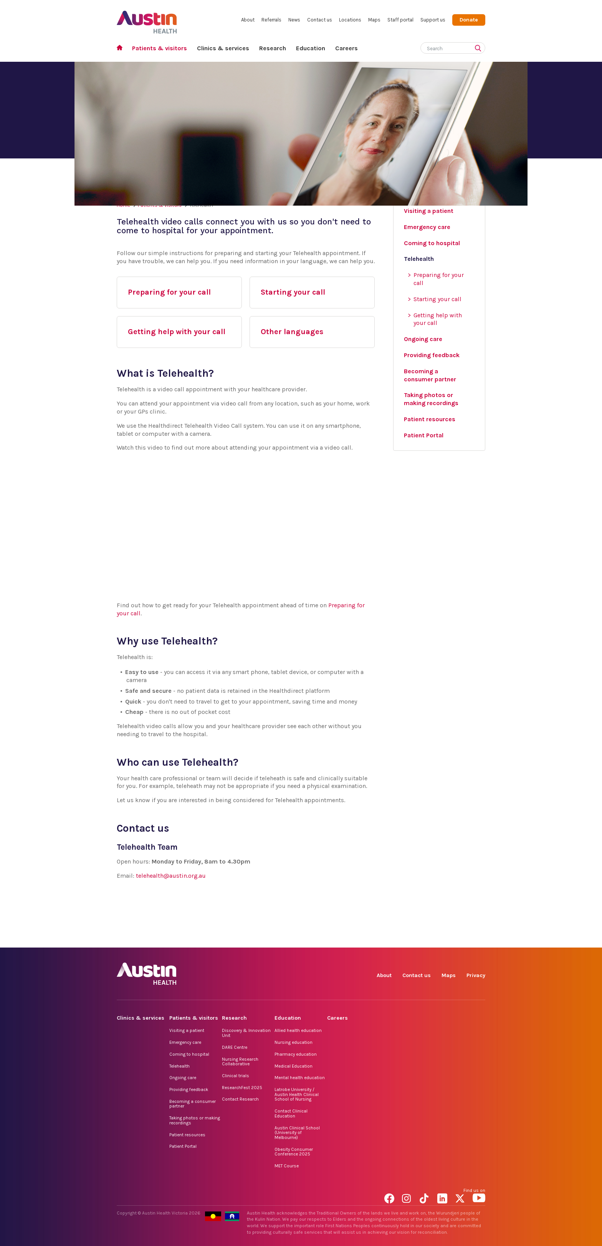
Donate (469, 19)
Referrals (271, 20)
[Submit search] (479, 49)
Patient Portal (183, 1146)
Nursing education (294, 1042)
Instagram (408, 939)
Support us (432, 20)
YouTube (479, 939)
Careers (346, 48)
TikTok (426, 939)
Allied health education (298, 1030)
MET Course (287, 1166)
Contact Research (240, 1099)
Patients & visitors (159, 48)
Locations (350, 20)
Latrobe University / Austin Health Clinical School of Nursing (297, 1094)
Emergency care (185, 1042)
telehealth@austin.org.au (171, 875)
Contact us (319, 20)
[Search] (444, 47)
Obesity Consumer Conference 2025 (294, 1152)
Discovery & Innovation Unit (246, 1033)
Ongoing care (182, 1077)
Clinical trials (235, 1075)
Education (310, 48)
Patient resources (187, 1134)
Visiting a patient (186, 1030)
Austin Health (147, 19)
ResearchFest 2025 (242, 1087)
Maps (374, 20)
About (248, 20)
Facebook (390, 939)
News (294, 20)
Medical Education (294, 1066)
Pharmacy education (296, 1054)
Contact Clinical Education (291, 1113)
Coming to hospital (189, 1054)
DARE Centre (234, 1047)
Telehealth (179, 1066)
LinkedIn (443, 939)
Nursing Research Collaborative (240, 1061)
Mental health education (300, 1077)
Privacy (475, 975)
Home (122, 48)
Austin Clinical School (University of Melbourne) (297, 1132)
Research (272, 48)
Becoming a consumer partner (192, 1104)
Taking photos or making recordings (194, 1120)
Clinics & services (223, 48)
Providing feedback (188, 1089)
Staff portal (400, 20)
